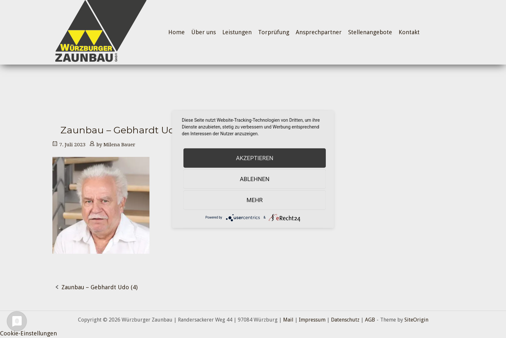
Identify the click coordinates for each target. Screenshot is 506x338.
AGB (370, 320)
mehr (255, 199)
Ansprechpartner (319, 32)
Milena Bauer (119, 145)
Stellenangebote (370, 32)
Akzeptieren (254, 157)
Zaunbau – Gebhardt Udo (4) (99, 287)
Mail (288, 320)
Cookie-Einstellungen (28, 333)
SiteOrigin (416, 320)
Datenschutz (345, 320)
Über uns (203, 32)
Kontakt (409, 32)
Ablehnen (255, 178)
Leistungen (237, 32)
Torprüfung (273, 32)
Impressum (312, 320)
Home (176, 32)
